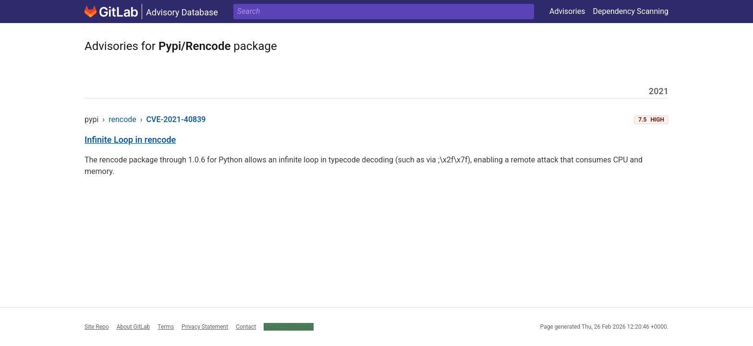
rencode (122, 119)
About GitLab (133, 326)
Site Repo (97, 326)
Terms (166, 326)
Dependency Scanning (630, 11)
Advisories (567, 11)
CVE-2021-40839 (176, 119)
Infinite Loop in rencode (130, 140)
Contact (246, 326)
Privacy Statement (205, 326)
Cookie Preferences (289, 326)
